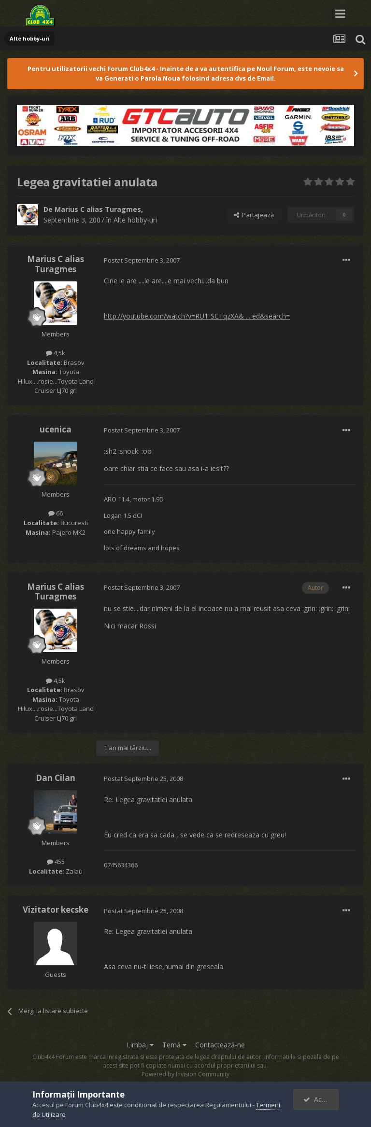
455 (56, 861)
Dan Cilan (55, 777)
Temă (174, 1044)
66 (55, 513)
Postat (142, 260)
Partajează (254, 214)
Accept (319, 1099)
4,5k (55, 352)
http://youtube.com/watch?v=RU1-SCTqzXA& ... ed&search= (197, 315)
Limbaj (140, 1044)
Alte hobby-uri (135, 219)
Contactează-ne (220, 1044)
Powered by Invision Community (185, 1074)
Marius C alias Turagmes (98, 209)
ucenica (55, 429)
